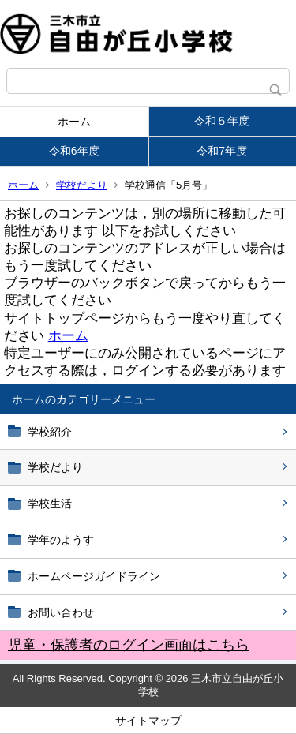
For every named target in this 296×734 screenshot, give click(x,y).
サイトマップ (148, 720)
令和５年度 (221, 120)
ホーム (74, 121)
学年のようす (61, 540)
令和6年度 (74, 150)
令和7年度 (222, 150)
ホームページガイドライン (94, 576)
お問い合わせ (61, 612)
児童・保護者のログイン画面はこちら (128, 645)
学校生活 (50, 503)
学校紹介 (50, 431)
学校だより (81, 185)
